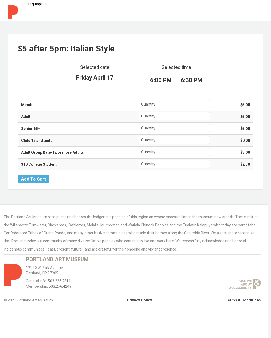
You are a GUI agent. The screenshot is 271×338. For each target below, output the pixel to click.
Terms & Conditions (243, 300)
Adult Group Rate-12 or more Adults (52, 152)
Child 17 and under (37, 140)
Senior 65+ (30, 128)
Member (28, 105)
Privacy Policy (139, 300)
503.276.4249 (60, 286)
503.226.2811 (59, 281)
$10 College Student (39, 164)
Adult (25, 117)
